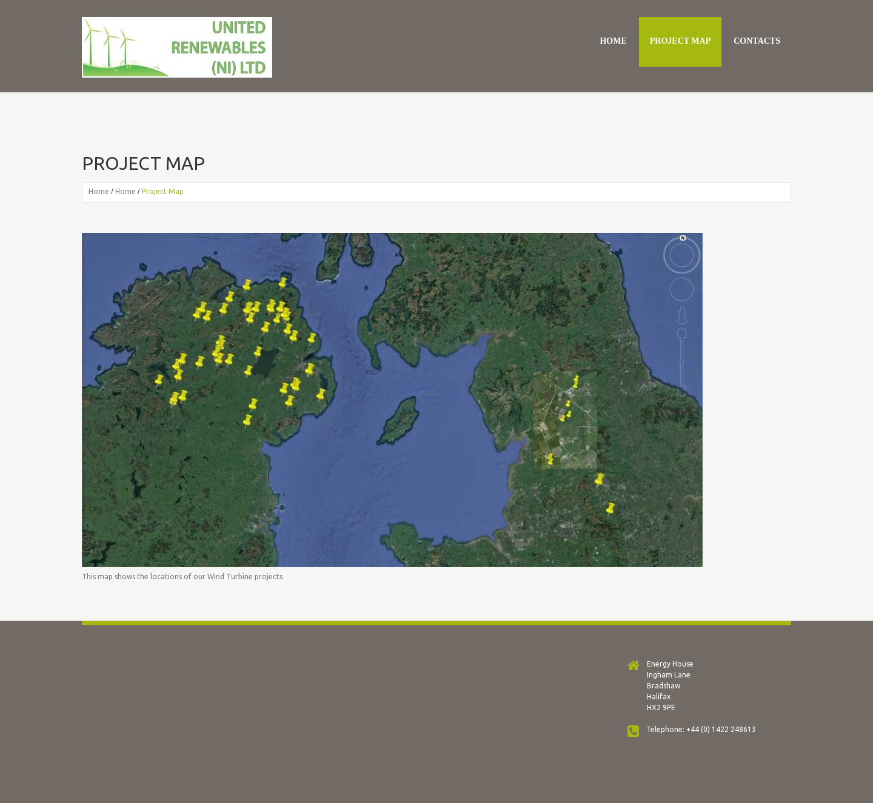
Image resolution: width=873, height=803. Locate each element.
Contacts (757, 40)
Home (613, 40)
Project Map (680, 40)
